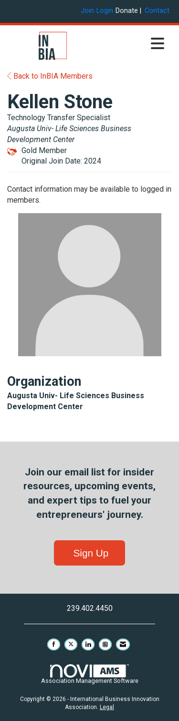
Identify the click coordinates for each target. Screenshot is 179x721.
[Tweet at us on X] (70, 644)
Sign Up (90, 552)
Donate (127, 11)
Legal (107, 707)
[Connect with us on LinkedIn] (88, 644)
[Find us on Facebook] (53, 644)
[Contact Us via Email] (123, 644)
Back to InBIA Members (50, 76)
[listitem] (88, 10)
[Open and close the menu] (134, 44)
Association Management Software (89, 674)
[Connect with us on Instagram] (105, 644)
